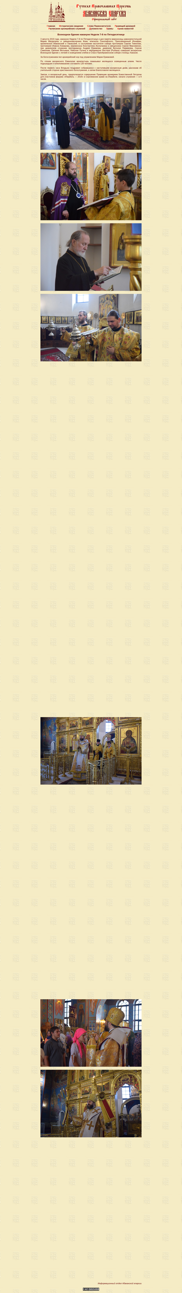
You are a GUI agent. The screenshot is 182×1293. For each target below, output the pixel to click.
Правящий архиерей (125, 26)
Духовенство (95, 29)
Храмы (109, 29)
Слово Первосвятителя (99, 26)
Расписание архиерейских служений (67, 29)
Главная (51, 26)
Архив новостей (125, 29)
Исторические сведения (71, 26)
